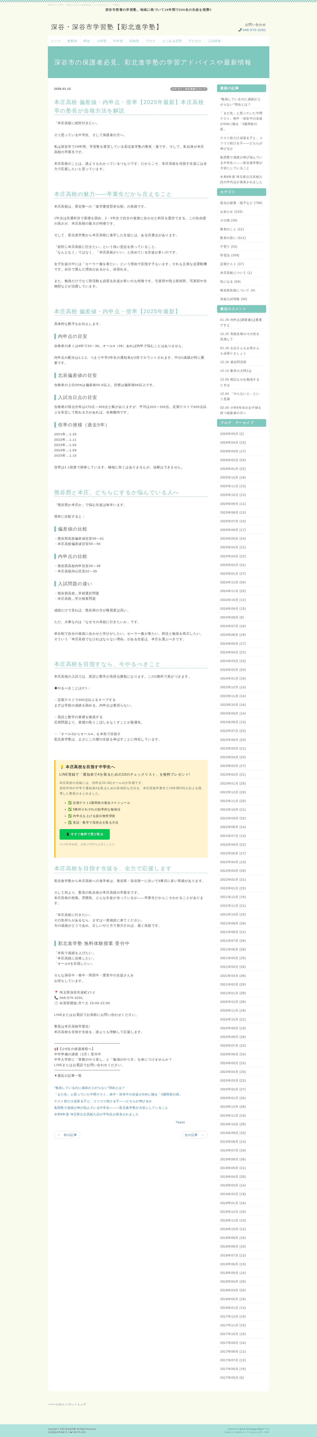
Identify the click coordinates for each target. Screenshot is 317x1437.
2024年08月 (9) (232, 617)
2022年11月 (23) (233, 801)
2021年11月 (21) (233, 905)
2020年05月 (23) (233, 1063)
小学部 (102, 41)
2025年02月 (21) (233, 565)
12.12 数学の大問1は (236, 370)
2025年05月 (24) (233, 538)
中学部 (118, 41)
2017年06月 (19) (233, 1369)
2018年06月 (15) (233, 1264)
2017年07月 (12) (233, 1360)
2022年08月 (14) (233, 827)
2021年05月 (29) (233, 958)
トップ (56, 41)
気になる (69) (230, 281)
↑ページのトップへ (61, 1404)
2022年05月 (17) (233, 853)
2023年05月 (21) (233, 748)
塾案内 (72, 41)
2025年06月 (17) (233, 530)
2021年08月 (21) (233, 932)
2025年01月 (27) (233, 573)
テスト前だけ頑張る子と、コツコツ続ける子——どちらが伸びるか (103, 1101)
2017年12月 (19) (233, 1316)
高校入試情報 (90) (233, 299)
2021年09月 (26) (233, 923)
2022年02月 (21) (233, 879)
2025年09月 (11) (233, 503)
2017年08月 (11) (233, 1351)
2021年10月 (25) (233, 914)
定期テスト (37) (232, 264)
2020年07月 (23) (233, 1045)
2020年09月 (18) (233, 1028)
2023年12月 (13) (233, 687)
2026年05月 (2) (232, 433)
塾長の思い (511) (233, 238)
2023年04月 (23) (233, 757)
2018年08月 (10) (233, 1246)
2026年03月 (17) (233, 451)
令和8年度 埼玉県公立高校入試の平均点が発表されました (96, 1114)
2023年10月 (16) (233, 704)
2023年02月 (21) (233, 774)
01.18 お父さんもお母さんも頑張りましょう (240, 350)
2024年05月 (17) (233, 643)
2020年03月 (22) (233, 1080)
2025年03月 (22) (233, 556)
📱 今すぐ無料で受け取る (85, 834)
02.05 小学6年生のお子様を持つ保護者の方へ (240, 410)
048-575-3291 (254, 30)
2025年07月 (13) (233, 521)
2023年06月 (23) (233, 739)
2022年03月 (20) (233, 870)
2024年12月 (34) (233, 582)
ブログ (151, 41)
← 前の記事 (67, 1135)
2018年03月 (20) (233, 1290)
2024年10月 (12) (233, 600)
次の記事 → (194, 1135)
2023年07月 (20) (233, 731)
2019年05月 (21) (233, 1168)
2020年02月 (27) (233, 1089)
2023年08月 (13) (233, 722)
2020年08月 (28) (233, 1036)
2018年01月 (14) (233, 1307)
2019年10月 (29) (233, 1124)
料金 (87, 41)
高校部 (134, 41)
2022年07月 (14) (233, 836)
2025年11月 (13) (233, 486)
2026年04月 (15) (233, 442)
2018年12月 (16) (233, 1211)
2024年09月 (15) (233, 608)
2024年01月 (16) (233, 678)
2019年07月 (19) (233, 1150)
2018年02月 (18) (233, 1299)
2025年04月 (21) (233, 547)
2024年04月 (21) (233, 652)
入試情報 (214, 41)
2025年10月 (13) (233, 495)
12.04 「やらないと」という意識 (240, 396)
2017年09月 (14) (233, 1342)
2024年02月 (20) (233, 669)
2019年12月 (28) (233, 1106)
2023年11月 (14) (233, 696)
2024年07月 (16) (233, 626)
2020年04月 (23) (233, 1072)
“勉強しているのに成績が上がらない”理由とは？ (89, 1087)
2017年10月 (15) (233, 1334)
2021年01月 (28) (233, 993)
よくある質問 (172, 41)
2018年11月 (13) (233, 1220)
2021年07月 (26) (233, 940)
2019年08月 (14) (233, 1141)
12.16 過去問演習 (233, 362)
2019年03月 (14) (233, 1185)
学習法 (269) (229, 255)
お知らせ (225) (231, 211)
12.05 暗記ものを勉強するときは (240, 382)
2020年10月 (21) (233, 1019)
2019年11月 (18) (233, 1115)
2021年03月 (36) (233, 975)
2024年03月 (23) (233, 661)
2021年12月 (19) (233, 897)
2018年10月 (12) (233, 1229)
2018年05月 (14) (233, 1272)
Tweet (180, 1122)
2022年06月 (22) (233, 844)
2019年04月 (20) (233, 1176)
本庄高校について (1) (236, 272)
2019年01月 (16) (233, 1203)
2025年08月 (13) (233, 512)
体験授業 (103, 943)
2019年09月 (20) (233, 1133)
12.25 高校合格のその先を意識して (240, 336)
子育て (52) (229, 246)
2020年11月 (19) (233, 1010)
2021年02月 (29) (233, 984)
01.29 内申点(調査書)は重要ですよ (241, 322)
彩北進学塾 (70, 1429)
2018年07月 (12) (233, 1255)
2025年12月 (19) (233, 477)
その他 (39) (229, 220)
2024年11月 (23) (233, 591)
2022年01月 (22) (233, 888)
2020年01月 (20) (233, 1098)
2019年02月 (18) (233, 1194)
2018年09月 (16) (233, 1237)
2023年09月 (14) (233, 713)
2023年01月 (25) (233, 783)
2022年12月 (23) (233, 792)
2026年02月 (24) (233, 460)
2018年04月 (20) (233, 1281)
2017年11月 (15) (233, 1325)
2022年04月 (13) (233, 862)
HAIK (266, 1432)
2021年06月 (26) (233, 949)
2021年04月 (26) (233, 966)
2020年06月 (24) (233, 1054)
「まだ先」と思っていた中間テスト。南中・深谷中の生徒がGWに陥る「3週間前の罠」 (118, 1094)
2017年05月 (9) (232, 1377)
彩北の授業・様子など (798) (241, 203)
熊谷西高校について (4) (237, 290)
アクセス (195, 41)
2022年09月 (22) (233, 818)
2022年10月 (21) (233, 809)
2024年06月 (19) (233, 634)
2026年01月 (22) (233, 468)
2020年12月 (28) (233, 1001)
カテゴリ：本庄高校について (189, 89)
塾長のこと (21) (232, 229)
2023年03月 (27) (233, 766)
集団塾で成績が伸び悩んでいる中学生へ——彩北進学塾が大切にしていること (111, 1107)
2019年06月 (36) (233, 1159)
